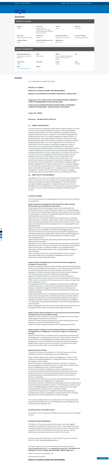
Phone (76, 62)
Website (38, 66)
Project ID (19, 26)
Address (58, 54)
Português (89, 3)
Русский (80, 3)
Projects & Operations (25, 3)
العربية (76, 3)
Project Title (39, 26)
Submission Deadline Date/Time (44, 40)
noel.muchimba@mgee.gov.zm (24, 68)
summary (19, 11)
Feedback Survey (102, 458)
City (76, 54)
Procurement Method (80, 35)
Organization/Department (23, 54)
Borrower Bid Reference (62, 35)
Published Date (59, 40)
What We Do (17, 3)
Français (72, 3)
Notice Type (20, 35)
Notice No (77, 26)
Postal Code (39, 62)
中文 (84, 3)
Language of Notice (22, 40)
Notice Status (39, 35)
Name (37, 54)
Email (18, 66)
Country (58, 26)
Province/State (20, 62)
